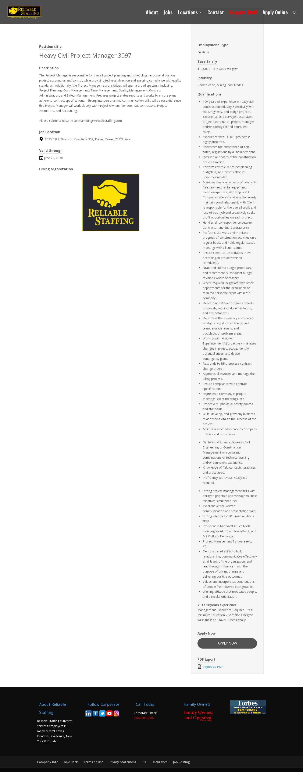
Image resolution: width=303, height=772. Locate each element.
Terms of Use (93, 762)
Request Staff (243, 13)
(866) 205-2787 (144, 718)
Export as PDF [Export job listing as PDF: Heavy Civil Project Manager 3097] (210, 666)
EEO (144, 762)
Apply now (227, 643)
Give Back (71, 762)
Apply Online (275, 13)
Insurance (160, 762)
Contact (215, 13)
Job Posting (181, 762)
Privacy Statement (122, 762)
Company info (47, 762)
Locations (188, 13)
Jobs (168, 13)
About (152, 13)
